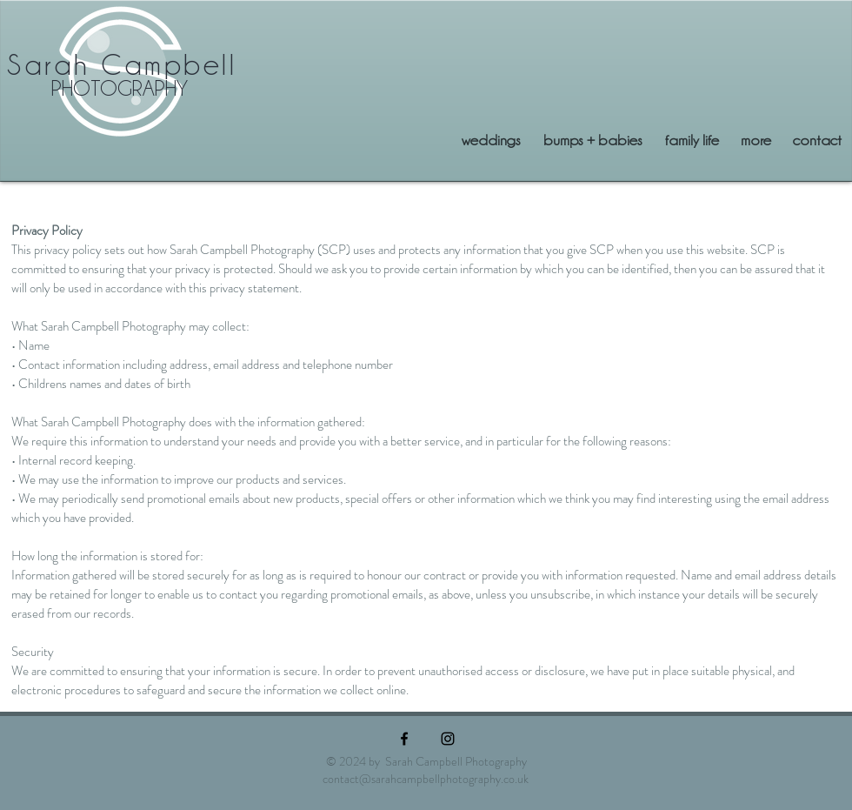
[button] (755, 140)
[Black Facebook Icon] (404, 738)
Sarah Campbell (121, 65)
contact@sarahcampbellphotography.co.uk (426, 778)
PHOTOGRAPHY (119, 88)
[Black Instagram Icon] (447, 738)
